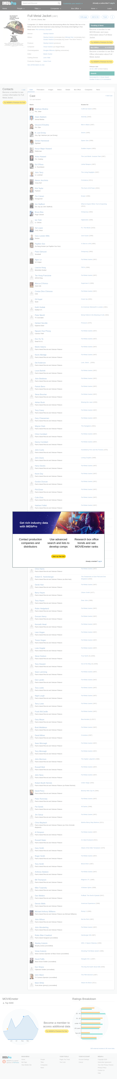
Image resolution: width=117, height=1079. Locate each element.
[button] (58, 556)
